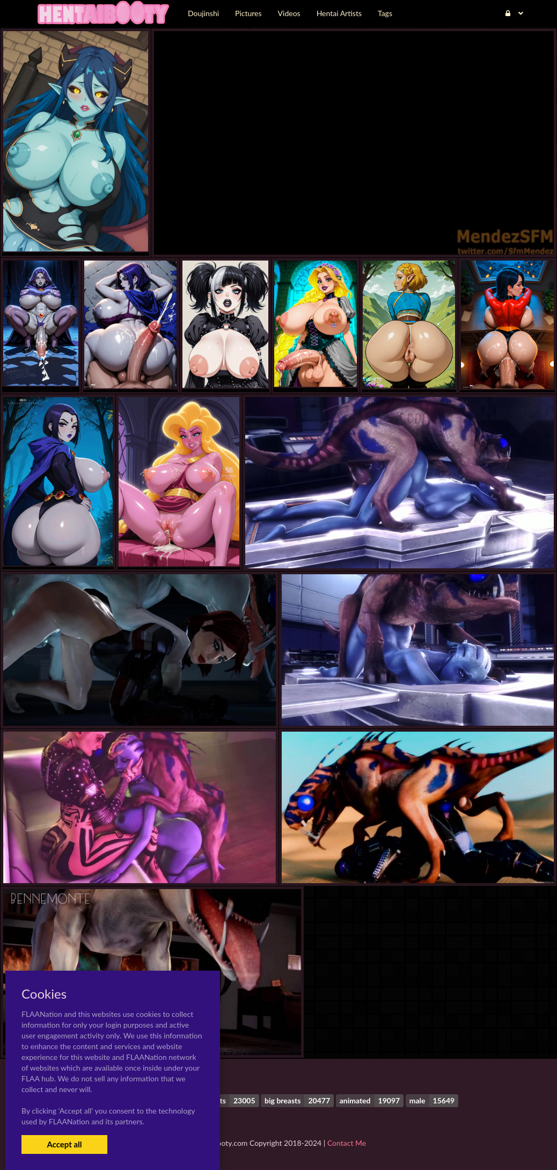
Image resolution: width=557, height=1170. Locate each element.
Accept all (64, 1144)
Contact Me (346, 1142)
